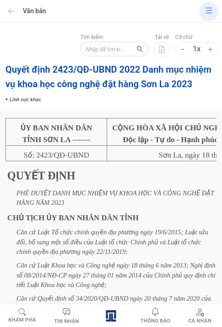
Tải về (162, 37)
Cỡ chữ (183, 37)
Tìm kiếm (91, 37)
